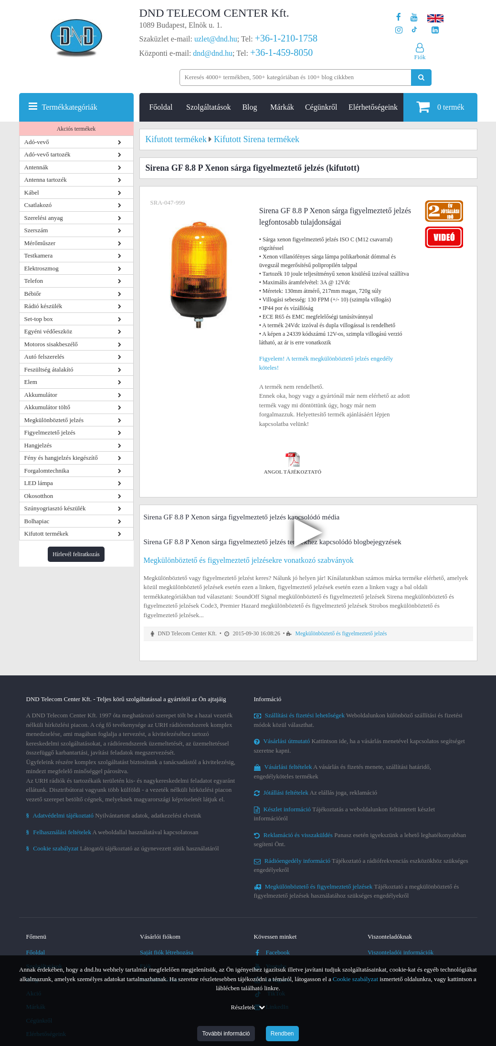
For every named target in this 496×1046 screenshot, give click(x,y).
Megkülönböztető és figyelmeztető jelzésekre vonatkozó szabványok (249, 560)
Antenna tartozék (45, 179)
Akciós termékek (76, 128)
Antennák (36, 167)
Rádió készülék (43, 306)
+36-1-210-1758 (286, 38)
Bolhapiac (37, 521)
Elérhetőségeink (373, 107)
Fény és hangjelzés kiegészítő (61, 457)
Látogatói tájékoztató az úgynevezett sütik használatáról (122, 848)
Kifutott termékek (46, 533)
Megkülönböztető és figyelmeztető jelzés (341, 634)
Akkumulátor (40, 394)
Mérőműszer (40, 243)
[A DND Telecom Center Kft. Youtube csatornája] (414, 17)
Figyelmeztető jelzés (49, 432)
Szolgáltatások (208, 107)
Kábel (31, 192)
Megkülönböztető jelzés (54, 420)
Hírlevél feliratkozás (76, 554)
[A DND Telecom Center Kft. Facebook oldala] (398, 17)
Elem (30, 381)
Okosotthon (38, 495)
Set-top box (38, 318)
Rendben (282, 1033)
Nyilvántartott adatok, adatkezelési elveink (113, 815)
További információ (226, 1033)
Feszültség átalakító (49, 369)
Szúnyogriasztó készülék (55, 508)
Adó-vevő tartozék (47, 154)
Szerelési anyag (43, 217)
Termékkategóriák (69, 107)
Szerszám (36, 230)
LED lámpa (38, 483)
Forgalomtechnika (46, 470)
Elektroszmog (41, 268)
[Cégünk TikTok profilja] (414, 30)
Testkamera (38, 255)
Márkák (282, 107)
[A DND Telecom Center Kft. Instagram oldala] (398, 30)
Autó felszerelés (44, 356)
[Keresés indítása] (421, 77)
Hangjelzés (38, 445)
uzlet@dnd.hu (215, 39)
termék (440, 106)
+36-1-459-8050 (281, 52)
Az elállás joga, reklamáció (316, 792)
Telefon (33, 280)
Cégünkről (321, 107)
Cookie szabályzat (355, 979)
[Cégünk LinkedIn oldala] (435, 30)
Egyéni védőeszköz (48, 331)
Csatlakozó (38, 204)
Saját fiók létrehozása (166, 952)
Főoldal (160, 107)
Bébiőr (32, 293)
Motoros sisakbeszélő (51, 344)
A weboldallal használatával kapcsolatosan (112, 832)
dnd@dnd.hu (212, 53)
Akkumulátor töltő (47, 407)
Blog (249, 107)
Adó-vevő (36, 141)
